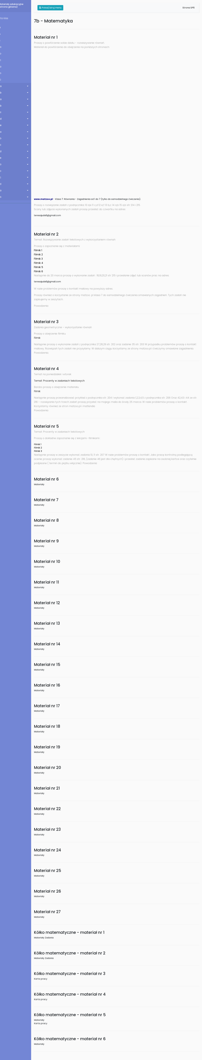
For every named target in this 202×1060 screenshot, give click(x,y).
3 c (3, 79)
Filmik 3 (42, 258)
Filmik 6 (42, 271)
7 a (3, 164)
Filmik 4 (42, 263)
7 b (3, 171)
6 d (3, 151)
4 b (3, 92)
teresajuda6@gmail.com (51, 215)
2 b (3, 53)
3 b (3, 73)
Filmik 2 (42, 254)
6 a (3, 132)
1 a (2, 27)
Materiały (43, 484)
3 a (3, 66)
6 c (3, 144)
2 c (3, 60)
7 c (3, 177)
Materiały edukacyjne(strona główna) (15, 5)
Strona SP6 (189, 7)
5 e (3, 125)
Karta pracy (44, 978)
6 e (3, 158)
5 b (3, 105)
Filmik (41, 338)
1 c (2, 40)
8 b (3, 197)
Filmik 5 (42, 267)
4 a (3, 86)
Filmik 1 (42, 250)
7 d (3, 184)
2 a (3, 47)
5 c (3, 112)
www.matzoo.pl (47, 199)
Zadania (53, 937)
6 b (3, 138)
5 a (3, 99)
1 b (2, 34)
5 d (3, 118)
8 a (3, 190)
